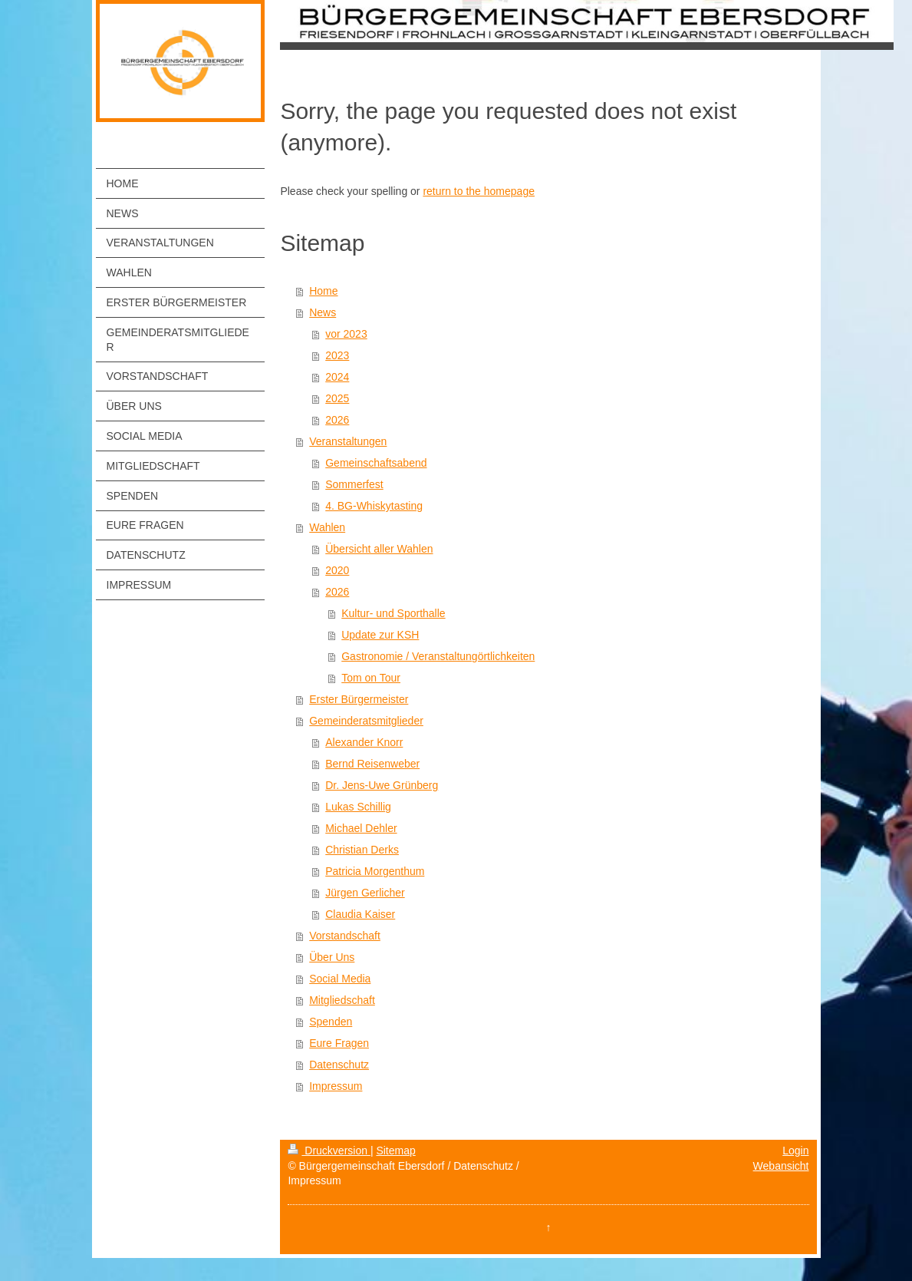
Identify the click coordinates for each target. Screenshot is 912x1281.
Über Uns (331, 957)
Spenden (330, 1021)
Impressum (335, 1086)
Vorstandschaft (344, 935)
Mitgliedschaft (342, 1000)
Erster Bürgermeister (358, 699)
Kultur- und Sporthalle (393, 613)
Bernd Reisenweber (372, 764)
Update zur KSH (380, 635)
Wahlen (327, 527)
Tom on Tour (370, 678)
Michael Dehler (361, 828)
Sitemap (395, 1150)
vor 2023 (346, 334)
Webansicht (781, 1166)
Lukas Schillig (358, 807)
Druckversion (329, 1150)
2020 (337, 570)
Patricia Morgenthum (374, 871)
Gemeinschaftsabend (375, 463)
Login (795, 1150)
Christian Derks (362, 850)
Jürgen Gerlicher (365, 892)
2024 (337, 377)
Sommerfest (354, 484)
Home (323, 291)
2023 (337, 355)
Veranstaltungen (348, 441)
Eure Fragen (339, 1043)
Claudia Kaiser (360, 914)
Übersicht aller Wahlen (379, 549)
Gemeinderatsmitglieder (366, 721)
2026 (337, 420)
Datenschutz (339, 1064)
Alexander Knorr (364, 742)
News (322, 312)
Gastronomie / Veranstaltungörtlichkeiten (438, 656)
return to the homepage (479, 191)
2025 (337, 398)
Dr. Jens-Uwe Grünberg (381, 785)
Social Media (339, 978)
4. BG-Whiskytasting (374, 506)
